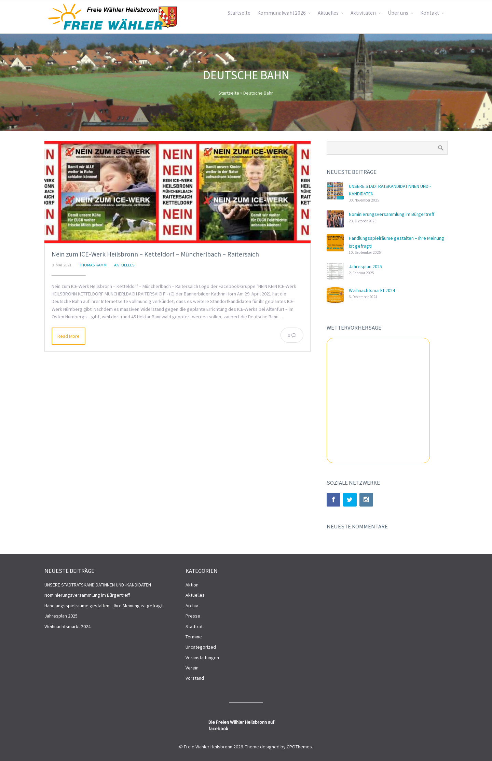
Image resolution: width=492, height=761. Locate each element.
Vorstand (195, 678)
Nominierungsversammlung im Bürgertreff (391, 214)
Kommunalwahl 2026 (281, 13)
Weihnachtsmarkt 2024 (372, 290)
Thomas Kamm (93, 264)
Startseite (239, 13)
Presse (193, 616)
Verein (192, 668)
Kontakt (429, 13)
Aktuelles (328, 13)
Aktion (192, 585)
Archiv (192, 606)
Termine (194, 637)
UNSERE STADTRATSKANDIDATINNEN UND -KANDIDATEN (97, 585)
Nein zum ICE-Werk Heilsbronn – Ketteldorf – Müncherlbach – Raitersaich (155, 254)
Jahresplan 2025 (365, 266)
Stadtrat (194, 626)
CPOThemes (299, 747)
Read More (68, 336)
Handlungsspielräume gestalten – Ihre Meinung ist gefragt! (104, 606)
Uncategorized (201, 647)
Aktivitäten (363, 13)
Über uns (398, 13)
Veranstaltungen (202, 657)
